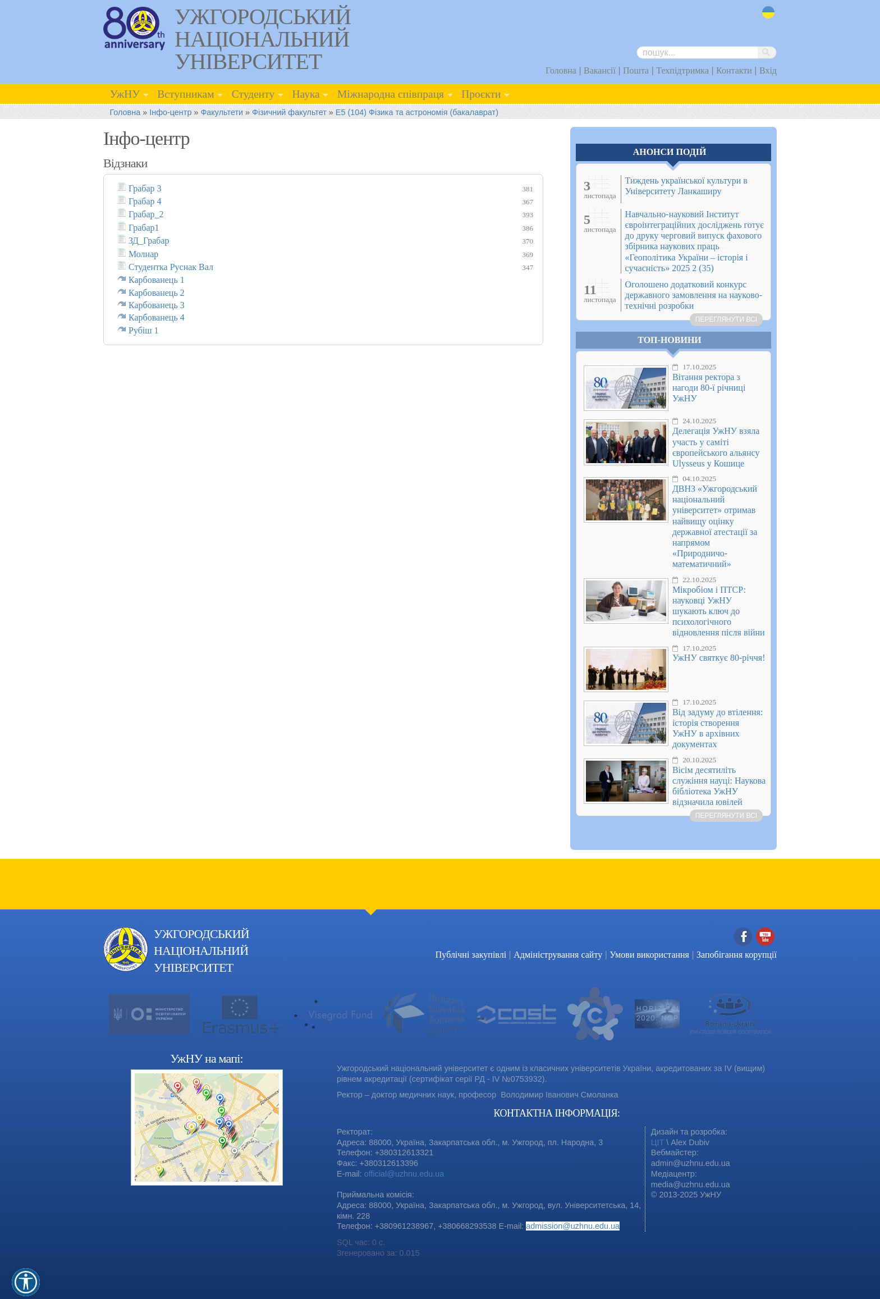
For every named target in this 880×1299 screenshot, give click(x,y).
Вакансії (600, 70)
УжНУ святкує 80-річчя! (719, 657)
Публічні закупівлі (471, 954)
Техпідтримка (682, 70)
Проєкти (481, 94)
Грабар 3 (145, 188)
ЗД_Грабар (149, 240)
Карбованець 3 (157, 305)
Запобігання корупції (736, 954)
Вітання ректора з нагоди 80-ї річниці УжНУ (708, 387)
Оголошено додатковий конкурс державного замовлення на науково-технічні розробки (693, 295)
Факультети (221, 112)
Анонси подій (670, 152)
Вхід (768, 70)
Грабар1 (144, 227)
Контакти (734, 70)
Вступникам (185, 94)
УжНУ (125, 94)
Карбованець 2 (157, 293)
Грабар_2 (146, 214)
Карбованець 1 (157, 280)
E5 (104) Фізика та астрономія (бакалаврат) (417, 112)
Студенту (253, 94)
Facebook (743, 937)
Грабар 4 (145, 201)
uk (768, 13)
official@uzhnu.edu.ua (404, 1173)
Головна (561, 70)
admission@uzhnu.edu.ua (573, 1226)
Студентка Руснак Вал (171, 267)
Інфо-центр (170, 112)
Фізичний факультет (289, 112)
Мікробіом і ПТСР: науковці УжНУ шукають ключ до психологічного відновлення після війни (718, 611)
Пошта (636, 70)
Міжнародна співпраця (390, 94)
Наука (305, 94)
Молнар (143, 254)
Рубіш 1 (144, 330)
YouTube (765, 937)
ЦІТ (657, 1142)
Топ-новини (670, 340)
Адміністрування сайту (558, 954)
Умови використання (649, 954)
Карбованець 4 (157, 317)
